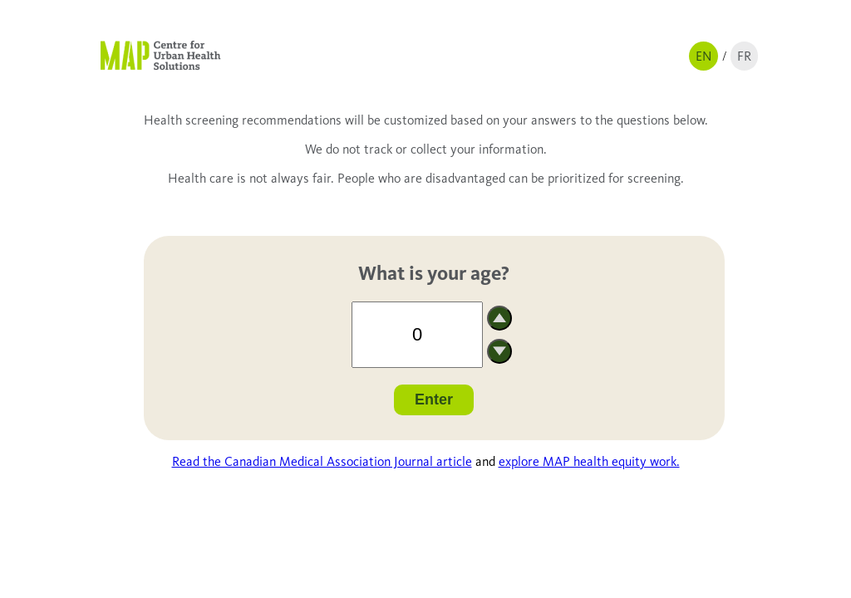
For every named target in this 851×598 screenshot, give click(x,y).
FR (744, 56)
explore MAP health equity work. (589, 461)
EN (703, 56)
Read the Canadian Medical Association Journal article (322, 461)
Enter (434, 399)
